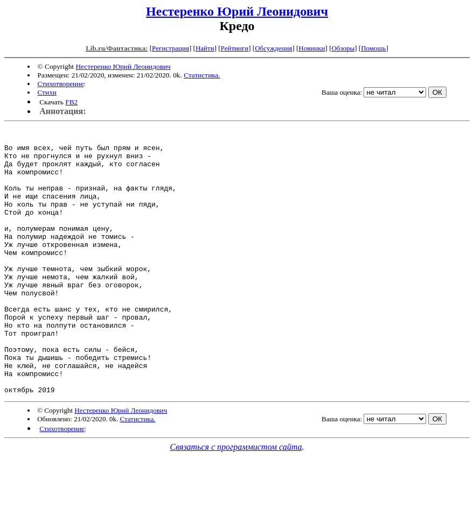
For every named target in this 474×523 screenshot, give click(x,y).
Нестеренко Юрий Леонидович (237, 11)
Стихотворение (61, 84)
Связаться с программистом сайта (236, 500)
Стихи (47, 92)
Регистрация (170, 48)
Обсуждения (273, 48)
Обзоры (342, 48)
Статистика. (202, 75)
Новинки (311, 48)
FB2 (71, 102)
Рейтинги (235, 48)
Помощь (373, 48)
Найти (205, 48)
